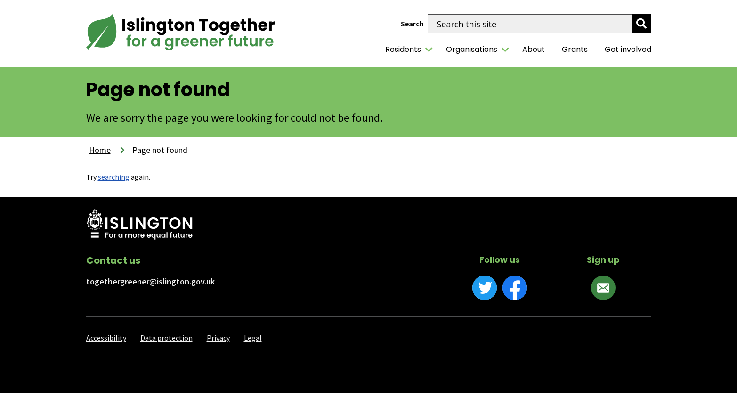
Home (100, 149)
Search (412, 23)
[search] (641, 23)
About (533, 49)
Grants (575, 49)
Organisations (471, 49)
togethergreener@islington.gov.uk (150, 281)
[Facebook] (514, 288)
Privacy (218, 338)
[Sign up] (603, 288)
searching (114, 177)
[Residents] (429, 49)
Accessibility (106, 338)
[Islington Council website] (139, 225)
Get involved (628, 49)
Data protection (166, 338)
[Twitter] (484, 288)
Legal (253, 338)
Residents (403, 49)
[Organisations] (505, 49)
